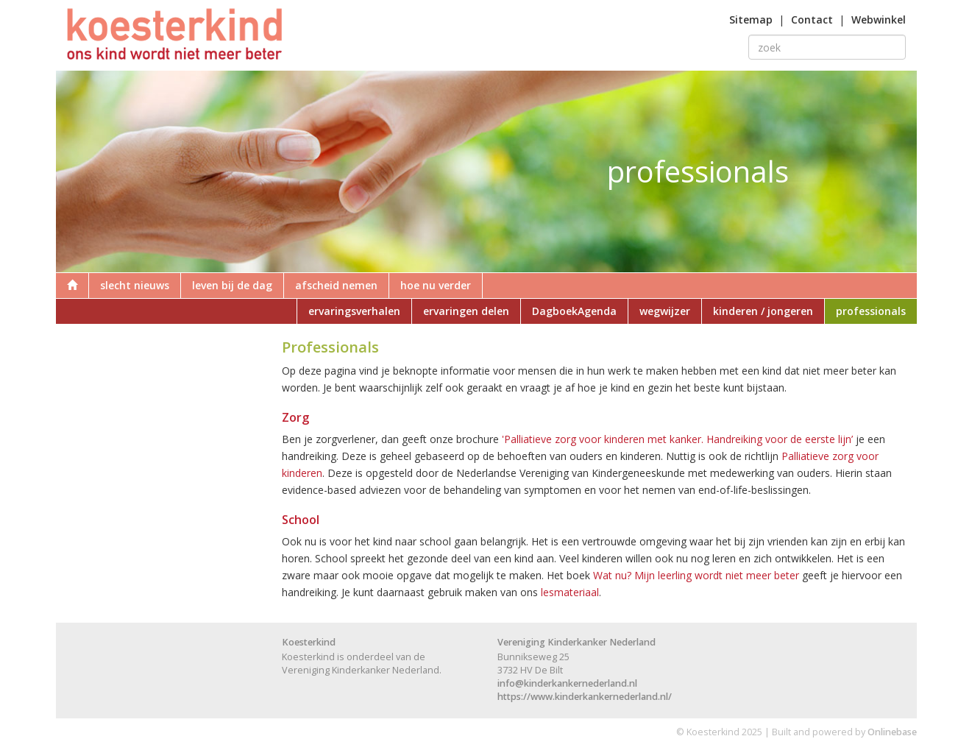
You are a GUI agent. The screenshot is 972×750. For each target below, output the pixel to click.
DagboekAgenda (574, 311)
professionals (871, 311)
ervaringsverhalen (354, 311)
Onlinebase (892, 732)
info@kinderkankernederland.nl (567, 683)
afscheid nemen (336, 285)
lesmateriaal (570, 592)
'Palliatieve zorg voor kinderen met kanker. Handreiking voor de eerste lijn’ (677, 439)
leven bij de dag (232, 285)
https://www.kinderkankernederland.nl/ (584, 696)
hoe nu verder (435, 285)
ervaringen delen (466, 311)
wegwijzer (664, 311)
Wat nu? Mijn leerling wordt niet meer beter (696, 575)
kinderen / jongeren (763, 311)
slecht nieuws (134, 285)
